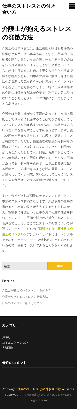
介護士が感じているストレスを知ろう (26, 290)
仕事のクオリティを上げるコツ (22, 303)
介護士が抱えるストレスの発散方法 (25, 297)
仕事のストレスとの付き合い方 (29, 8)
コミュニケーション (15, 342)
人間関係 (8, 348)
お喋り (6, 337)
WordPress (49, 394)
